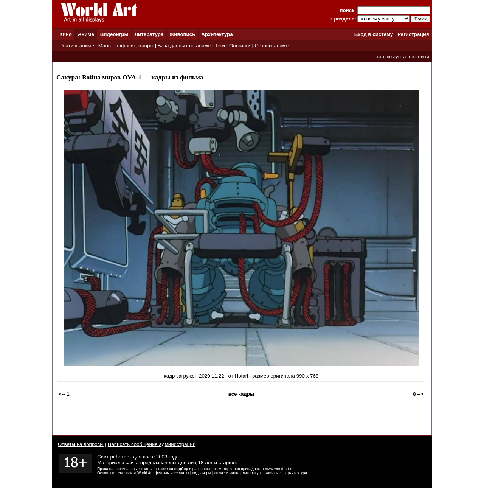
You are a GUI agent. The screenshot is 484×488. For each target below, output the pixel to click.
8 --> (418, 394)
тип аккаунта (391, 56)
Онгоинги (240, 45)
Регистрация (413, 34)
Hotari (241, 376)
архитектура (296, 473)
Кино (65, 34)
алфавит (125, 45)
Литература (149, 34)
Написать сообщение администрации (151, 444)
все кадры (241, 394)
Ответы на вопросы (81, 444)
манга (234, 473)
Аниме (86, 34)
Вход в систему (373, 34)
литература (252, 473)
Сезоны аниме (272, 45)
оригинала (282, 376)
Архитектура (217, 34)
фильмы (162, 473)
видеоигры (201, 473)
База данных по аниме (184, 45)
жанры (146, 45)
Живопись (182, 34)
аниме (219, 473)
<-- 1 (64, 394)
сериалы (181, 473)
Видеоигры (114, 34)
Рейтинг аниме (76, 45)
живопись (274, 473)
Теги (220, 45)
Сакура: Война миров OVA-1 (98, 77)
